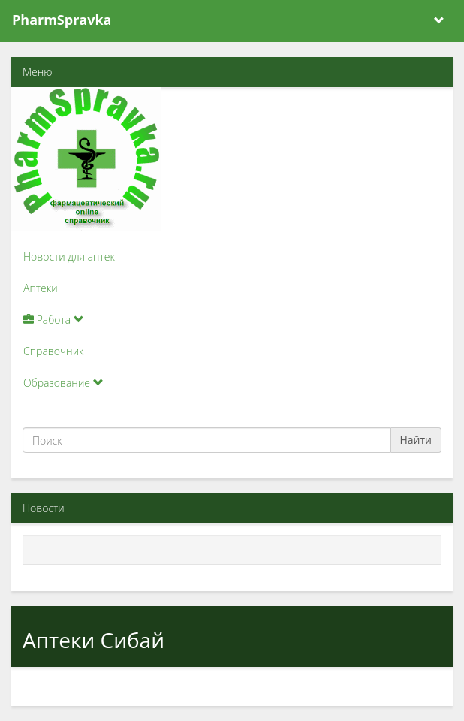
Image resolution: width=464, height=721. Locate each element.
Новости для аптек (69, 256)
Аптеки (40, 288)
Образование (63, 383)
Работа (53, 319)
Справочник (53, 351)
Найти (416, 440)
